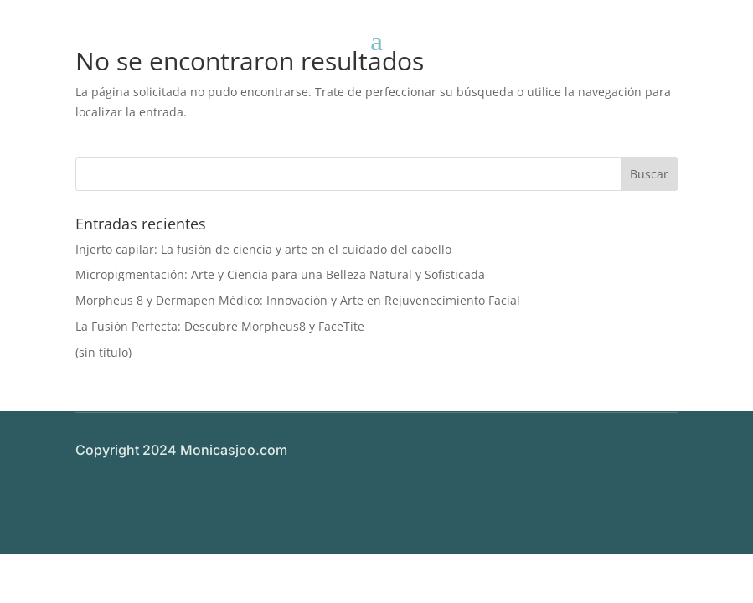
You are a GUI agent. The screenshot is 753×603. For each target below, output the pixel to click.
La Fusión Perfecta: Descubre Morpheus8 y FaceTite (219, 326)
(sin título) (103, 352)
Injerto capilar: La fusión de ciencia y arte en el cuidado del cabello (263, 249)
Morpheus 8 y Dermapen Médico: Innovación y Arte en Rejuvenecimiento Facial (297, 300)
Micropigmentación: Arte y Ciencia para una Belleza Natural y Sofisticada (280, 274)
